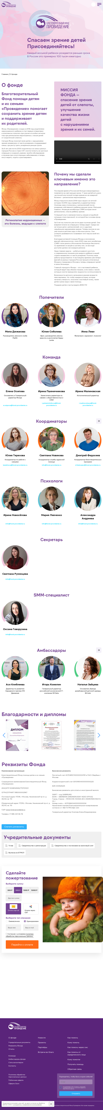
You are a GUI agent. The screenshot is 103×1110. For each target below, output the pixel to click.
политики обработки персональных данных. (19, 935)
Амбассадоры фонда (17, 1059)
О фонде (12, 1037)
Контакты (12, 1066)
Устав (11, 846)
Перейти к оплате (22, 944)
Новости (42, 1037)
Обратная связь (74, 1069)
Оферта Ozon (13, 1083)
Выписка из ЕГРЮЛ (16, 853)
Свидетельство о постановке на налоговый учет (74, 846)
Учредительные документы (19, 1042)
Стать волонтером (15, 1062)
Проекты (42, 1042)
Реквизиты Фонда (15, 1046)
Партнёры (42, 1047)
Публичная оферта (15, 1080)
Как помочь (72, 1037)
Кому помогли (73, 1059)
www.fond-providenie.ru (15, 810)
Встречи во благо (46, 1052)
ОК (51, 1104)
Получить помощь (75, 1064)
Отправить (76, 1093)
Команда (12, 1056)
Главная (5, 74)
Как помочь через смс (77, 1047)
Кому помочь (73, 1042)
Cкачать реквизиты (14, 826)
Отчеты (11, 1049)
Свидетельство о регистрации (34, 846)
